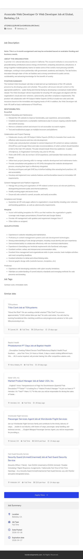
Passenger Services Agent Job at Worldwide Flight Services (37, 419)
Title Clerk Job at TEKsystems (22, 307)
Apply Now (41, 495)
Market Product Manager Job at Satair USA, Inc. (31, 380)
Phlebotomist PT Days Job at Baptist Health (29, 345)
